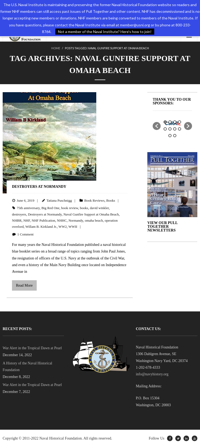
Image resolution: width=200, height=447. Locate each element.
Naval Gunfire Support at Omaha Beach (91, 214)
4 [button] (179, 122)
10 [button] (174, 135)
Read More (24, 285)
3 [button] (174, 122)
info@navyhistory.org (152, 374)
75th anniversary (28, 208)
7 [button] (174, 129)
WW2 (63, 227)
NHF (26, 220)
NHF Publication (43, 220)
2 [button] (170, 122)
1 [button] (165, 122)
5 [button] (165, 129)
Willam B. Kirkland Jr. (41, 227)
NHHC (62, 220)
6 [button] (170, 129)
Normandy (75, 220)
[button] (157, 126)
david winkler (99, 208)
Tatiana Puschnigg (59, 200)
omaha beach (94, 220)
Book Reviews (94, 200)
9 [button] (170, 135)
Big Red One (50, 208)
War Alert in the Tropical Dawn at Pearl (32, 348)
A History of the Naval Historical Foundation (27, 366)
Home (55, 48)
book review (69, 208)
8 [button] (179, 129)
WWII (72, 227)
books (84, 208)
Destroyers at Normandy (39, 187)
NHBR (17, 220)
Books (110, 200)
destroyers (19, 214)
